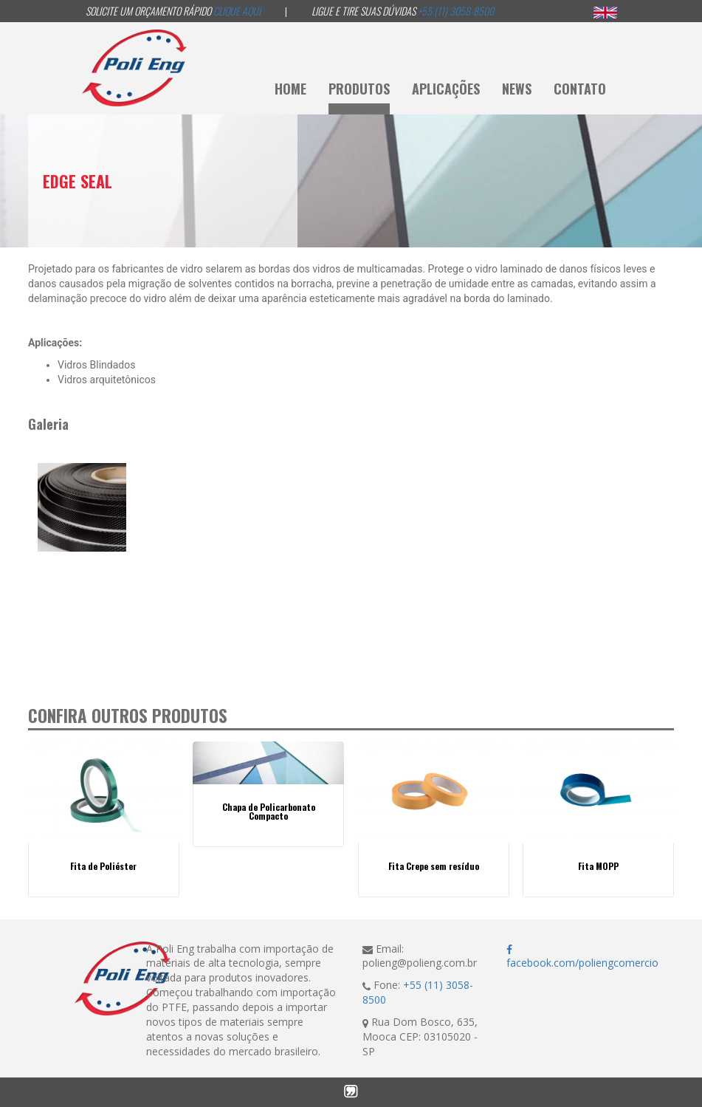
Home (290, 88)
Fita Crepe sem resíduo (433, 866)
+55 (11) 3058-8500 (456, 10)
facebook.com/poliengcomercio (582, 957)
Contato (580, 88)
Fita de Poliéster (103, 866)
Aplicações (446, 88)
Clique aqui (237, 10)
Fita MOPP (598, 866)
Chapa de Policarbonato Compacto (268, 811)
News (516, 88)
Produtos (359, 88)
